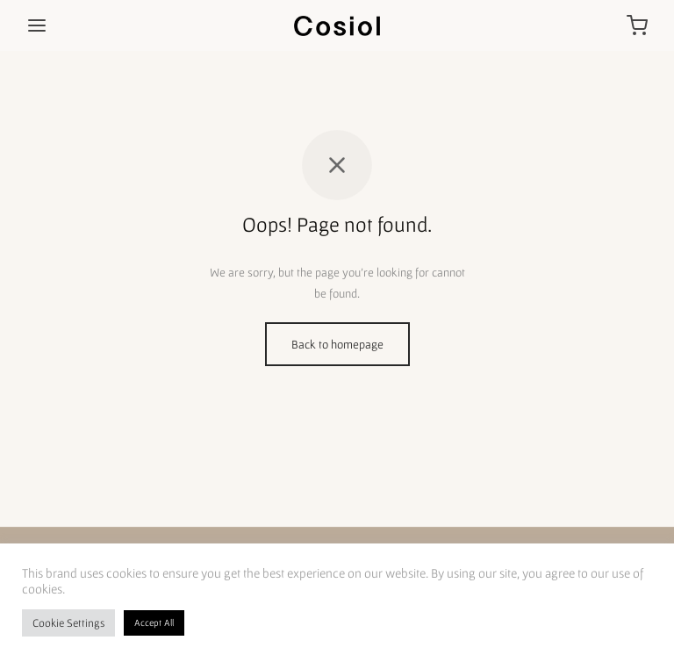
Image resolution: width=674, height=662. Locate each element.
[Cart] (637, 25)
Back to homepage (337, 344)
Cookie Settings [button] (68, 623)
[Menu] (36, 25)
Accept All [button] (154, 622)
